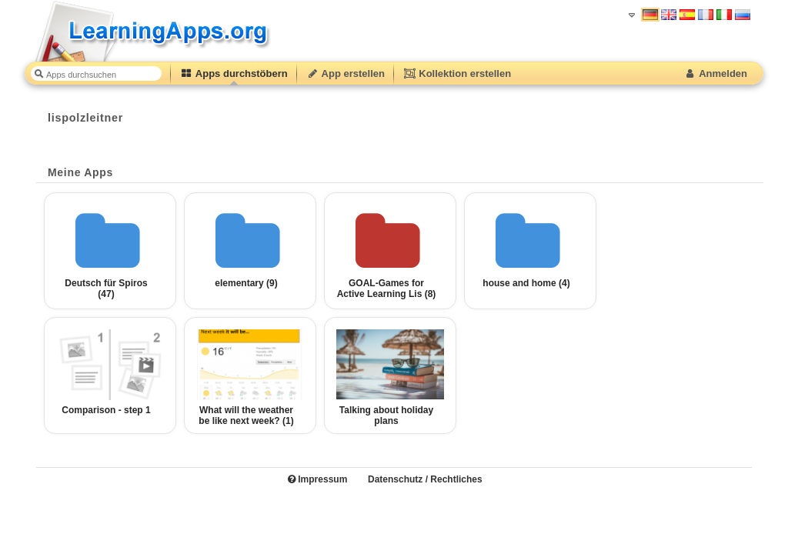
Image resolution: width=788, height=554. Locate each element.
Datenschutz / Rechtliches (425, 479)
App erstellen (345, 73)
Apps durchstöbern (234, 73)
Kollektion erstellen (457, 73)
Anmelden (715, 73)
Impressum (317, 479)
